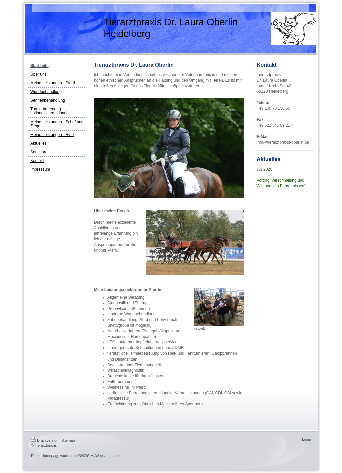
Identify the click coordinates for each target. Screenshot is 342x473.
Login (306, 439)
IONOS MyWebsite (93, 456)
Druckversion (44, 440)
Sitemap (68, 440)
